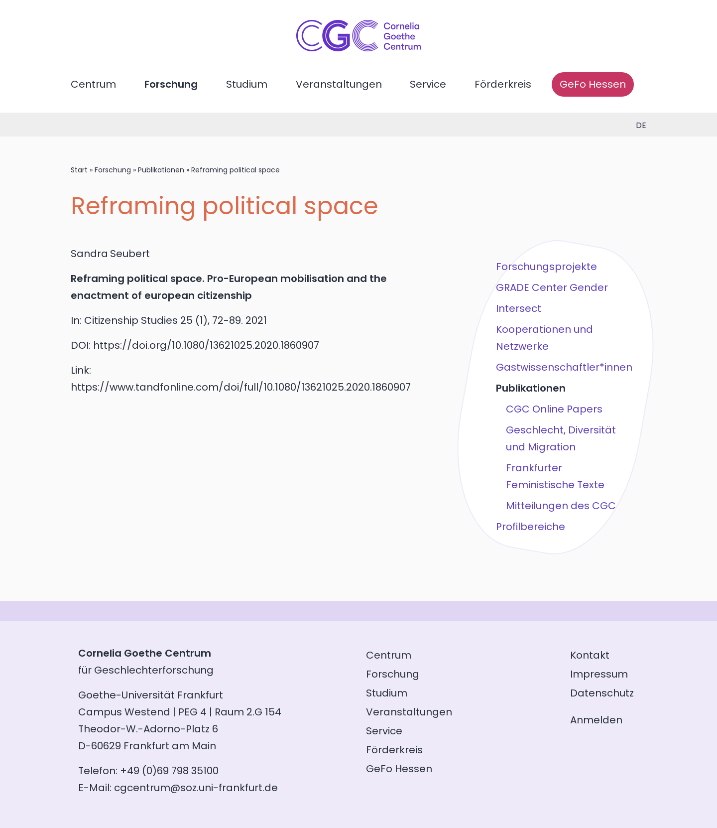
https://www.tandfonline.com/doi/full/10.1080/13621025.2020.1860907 (241, 387)
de (641, 125)
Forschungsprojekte (546, 267)
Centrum (93, 84)
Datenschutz (602, 693)
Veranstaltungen (339, 84)
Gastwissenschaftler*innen (564, 367)
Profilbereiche (530, 527)
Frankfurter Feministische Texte (555, 476)
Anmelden (596, 720)
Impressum (599, 674)
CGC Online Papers (554, 409)
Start (79, 170)
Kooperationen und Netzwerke (544, 337)
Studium (246, 84)
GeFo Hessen (593, 84)
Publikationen (161, 170)
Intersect (518, 308)
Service (428, 84)
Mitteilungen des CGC (561, 506)
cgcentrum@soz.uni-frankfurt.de (196, 788)
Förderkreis (503, 84)
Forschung (171, 84)
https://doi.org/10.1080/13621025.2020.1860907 (206, 345)
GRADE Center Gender (552, 287)
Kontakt (589, 655)
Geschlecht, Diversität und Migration (561, 438)
